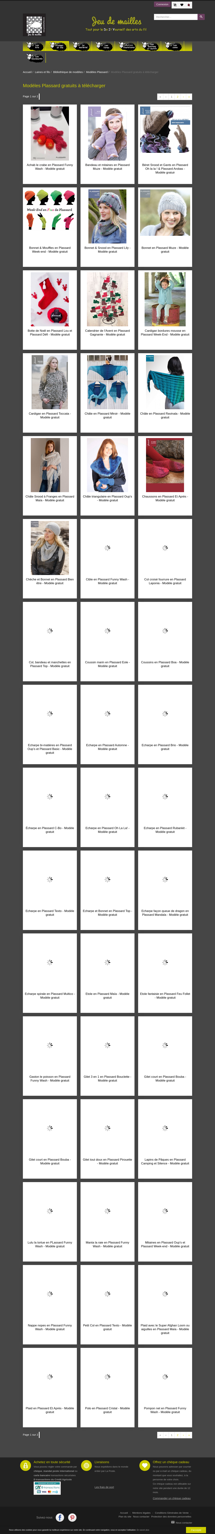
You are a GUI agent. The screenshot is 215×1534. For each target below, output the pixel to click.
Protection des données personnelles (171, 1516)
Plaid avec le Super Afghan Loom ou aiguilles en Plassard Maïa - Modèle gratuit (165, 1329)
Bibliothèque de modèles (68, 72)
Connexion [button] (162, 4)
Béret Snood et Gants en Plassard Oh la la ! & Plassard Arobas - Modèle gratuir (165, 168)
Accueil (27, 72)
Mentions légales (141, 1512)
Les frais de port (104, 1487)
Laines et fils (42, 72)
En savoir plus (143, 1530)
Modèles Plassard (97, 72)
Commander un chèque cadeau (172, 1498)
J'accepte (196, 1530)
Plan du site (125, 1516)
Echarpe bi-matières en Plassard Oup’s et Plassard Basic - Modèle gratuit (50, 748)
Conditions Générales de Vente (172, 1512)
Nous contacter (141, 1516)
